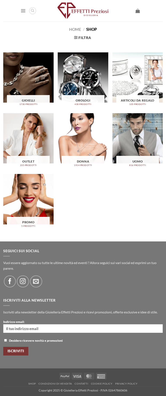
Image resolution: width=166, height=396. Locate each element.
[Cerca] (32, 10)
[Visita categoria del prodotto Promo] (28, 202)
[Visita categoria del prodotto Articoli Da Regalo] (137, 80)
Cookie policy (102, 383)
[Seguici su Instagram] (23, 281)
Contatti (81, 383)
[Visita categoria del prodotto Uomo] (137, 141)
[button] (23, 10)
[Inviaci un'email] (36, 281)
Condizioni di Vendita (55, 383)
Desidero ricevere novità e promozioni (33, 340)
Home (75, 29)
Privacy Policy (126, 383)
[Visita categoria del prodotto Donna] (83, 141)
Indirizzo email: (83, 326)
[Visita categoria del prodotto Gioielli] (28, 80)
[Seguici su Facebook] (10, 281)
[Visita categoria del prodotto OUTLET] (28, 141)
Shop (32, 383)
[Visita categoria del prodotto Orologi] (83, 80)
